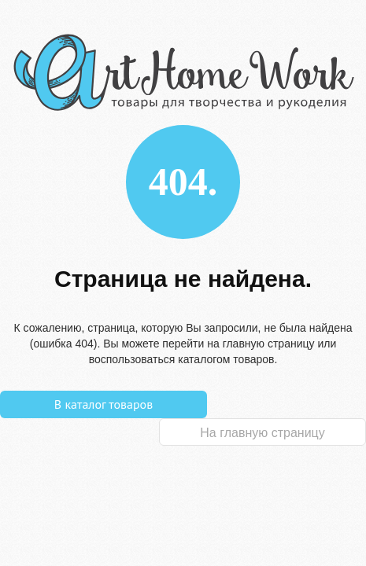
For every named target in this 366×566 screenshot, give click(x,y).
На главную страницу (262, 432)
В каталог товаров (103, 404)
